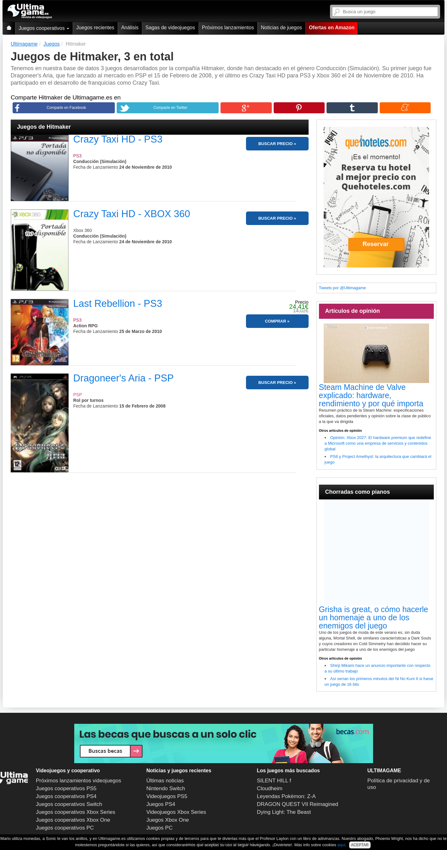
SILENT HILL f (274, 781)
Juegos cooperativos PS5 (66, 788)
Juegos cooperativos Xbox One (73, 820)
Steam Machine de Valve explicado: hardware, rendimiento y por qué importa (371, 395)
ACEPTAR (360, 845)
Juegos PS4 (160, 804)
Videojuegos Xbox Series (176, 812)
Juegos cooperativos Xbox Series (75, 812)
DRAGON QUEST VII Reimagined (297, 804)
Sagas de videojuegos (170, 27)
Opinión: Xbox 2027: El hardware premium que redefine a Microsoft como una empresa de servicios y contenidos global (378, 443)
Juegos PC (159, 828)
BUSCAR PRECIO (275, 143)
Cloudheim (269, 788)
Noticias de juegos (281, 27)
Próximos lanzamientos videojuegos (78, 781)
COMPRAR (275, 321)
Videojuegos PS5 (166, 796)
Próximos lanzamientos (228, 27)
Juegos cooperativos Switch (69, 804)
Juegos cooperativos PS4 (66, 796)
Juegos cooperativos (44, 28)
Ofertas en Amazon (332, 27)
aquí (341, 844)
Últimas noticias (165, 781)
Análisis (129, 27)
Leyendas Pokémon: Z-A (286, 796)
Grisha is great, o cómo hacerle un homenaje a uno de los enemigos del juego (373, 617)
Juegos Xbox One (167, 820)
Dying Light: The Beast (284, 812)
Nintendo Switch (165, 788)
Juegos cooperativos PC (65, 828)
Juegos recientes (95, 27)
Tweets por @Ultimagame (342, 287)
